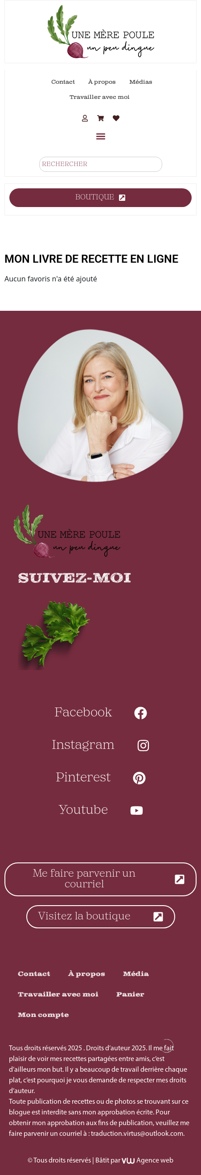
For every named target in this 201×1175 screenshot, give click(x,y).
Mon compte (43, 1015)
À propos (102, 81)
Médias (140, 81)
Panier (130, 994)
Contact (63, 81)
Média (136, 974)
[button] (100, 136)
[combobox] (100, 164)
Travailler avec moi (100, 97)
